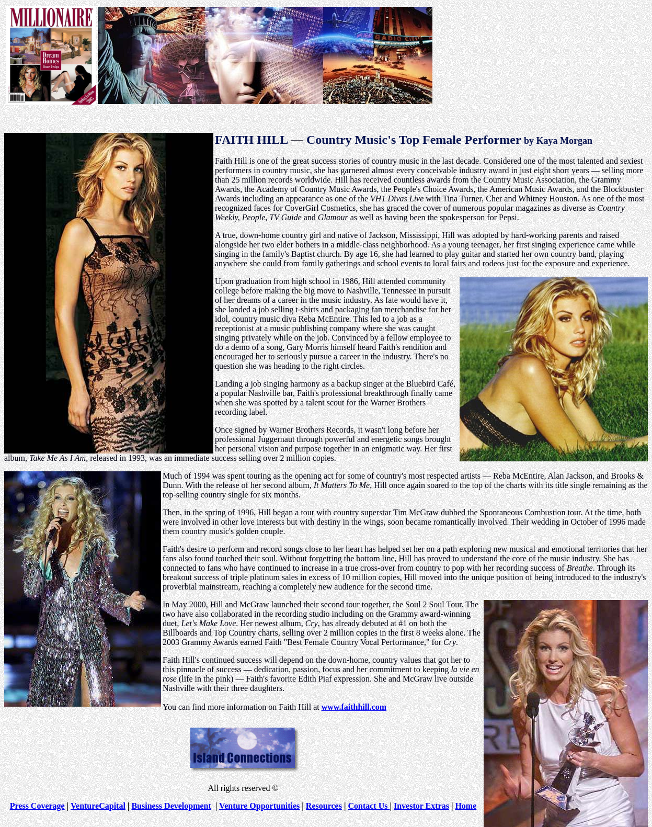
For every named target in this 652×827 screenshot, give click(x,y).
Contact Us (369, 805)
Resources (324, 805)
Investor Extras (421, 805)
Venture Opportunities (259, 805)
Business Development (171, 805)
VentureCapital (98, 805)
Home (465, 805)
